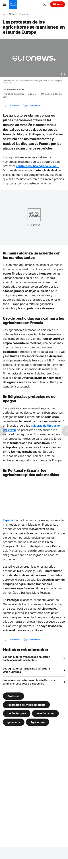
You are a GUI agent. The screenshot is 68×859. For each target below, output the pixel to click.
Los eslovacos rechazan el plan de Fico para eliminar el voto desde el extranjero (29, 682)
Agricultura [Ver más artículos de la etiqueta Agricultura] (37, 721)
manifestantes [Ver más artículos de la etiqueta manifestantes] (45, 713)
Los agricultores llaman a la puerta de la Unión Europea (26, 670)
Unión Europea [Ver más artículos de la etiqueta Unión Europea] (16, 713)
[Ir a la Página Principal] (13, 4)
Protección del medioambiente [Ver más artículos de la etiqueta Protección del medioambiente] (26, 704)
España (8, 520)
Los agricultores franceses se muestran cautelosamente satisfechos (26, 658)
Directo (57, 4)
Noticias (13, 14)
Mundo (24, 14)
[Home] (4, 14)
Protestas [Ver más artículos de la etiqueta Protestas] (13, 695)
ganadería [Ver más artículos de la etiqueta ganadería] (13, 721)
